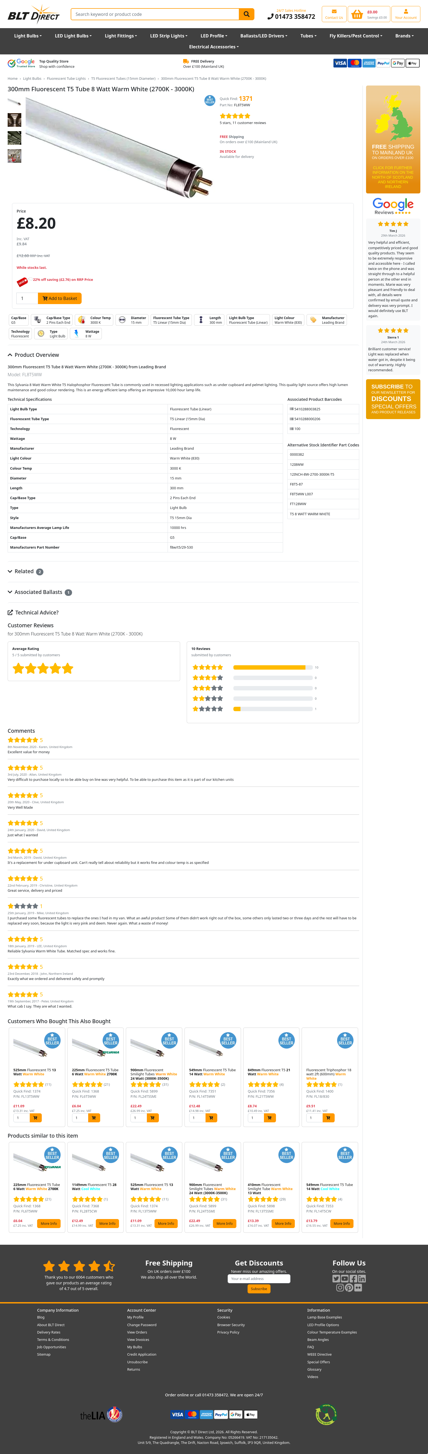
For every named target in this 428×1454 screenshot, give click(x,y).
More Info (49, 1223)
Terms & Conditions (53, 1339)
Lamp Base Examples (324, 1317)
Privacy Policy (228, 1332)
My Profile (135, 1317)
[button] (354, 1077)
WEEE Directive (319, 1354)
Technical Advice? (33, 612)
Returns (133, 1369)
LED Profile (212, 36)
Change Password (141, 1324)
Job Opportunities (51, 1346)
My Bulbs (134, 1346)
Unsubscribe (137, 1361)
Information (318, 1310)
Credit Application (141, 1354)
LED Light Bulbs (71, 36)
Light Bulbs (26, 36)
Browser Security (231, 1324)
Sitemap (43, 1354)
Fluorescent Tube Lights (66, 78)
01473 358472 (291, 16)
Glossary (314, 1369)
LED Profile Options (323, 1324)
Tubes (307, 36)
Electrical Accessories (212, 47)
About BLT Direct (51, 1324)
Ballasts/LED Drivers (262, 36)
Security (224, 1310)
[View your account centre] (405, 14)
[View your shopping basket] (369, 14)
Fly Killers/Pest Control (354, 36)
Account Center (141, 1310)
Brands (403, 36)
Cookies (223, 1317)
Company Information (58, 1310)
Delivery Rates (48, 1332)
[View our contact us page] (334, 14)
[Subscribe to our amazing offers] (259, 1278)
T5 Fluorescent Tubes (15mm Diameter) (123, 78)
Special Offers (318, 1361)
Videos (312, 1376)
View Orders (137, 1332)
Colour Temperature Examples (332, 1332)
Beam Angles (318, 1339)
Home (12, 78)
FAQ (310, 1346)
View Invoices (138, 1339)
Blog (40, 1317)
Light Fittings (119, 36)
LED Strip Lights (167, 36)
